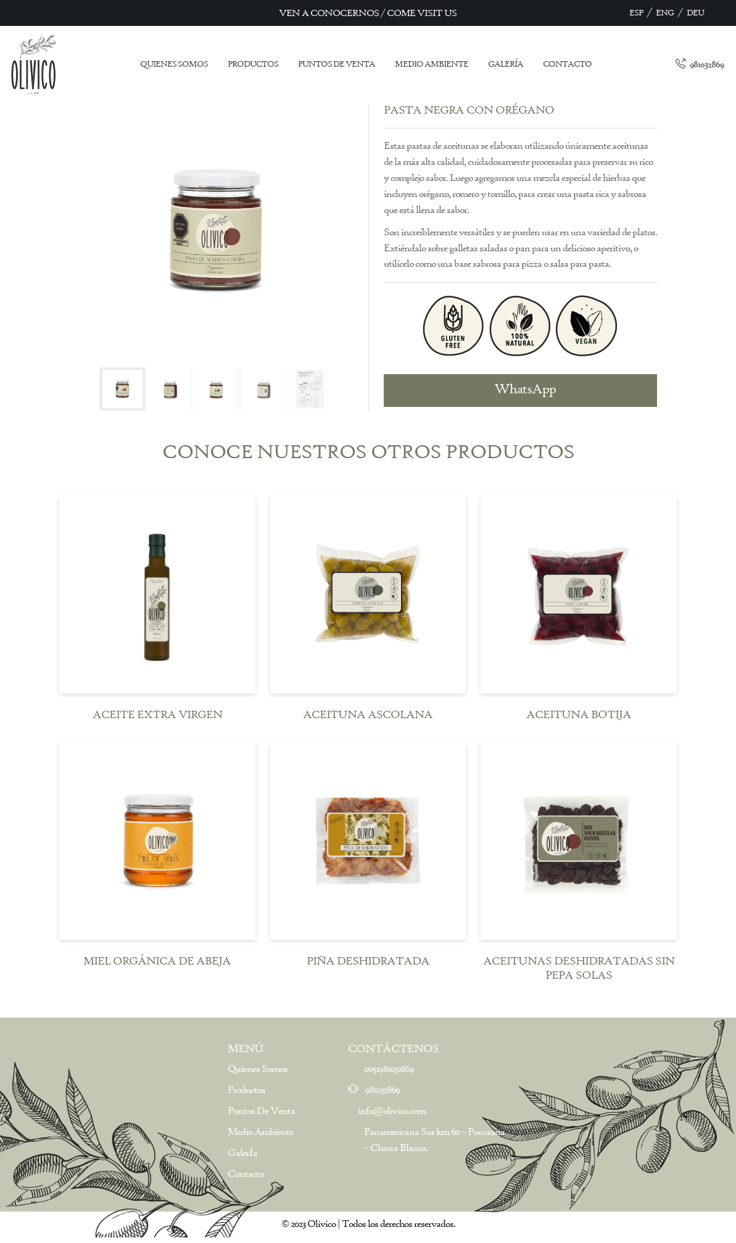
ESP (636, 13)
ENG (665, 13)
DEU (695, 13)
